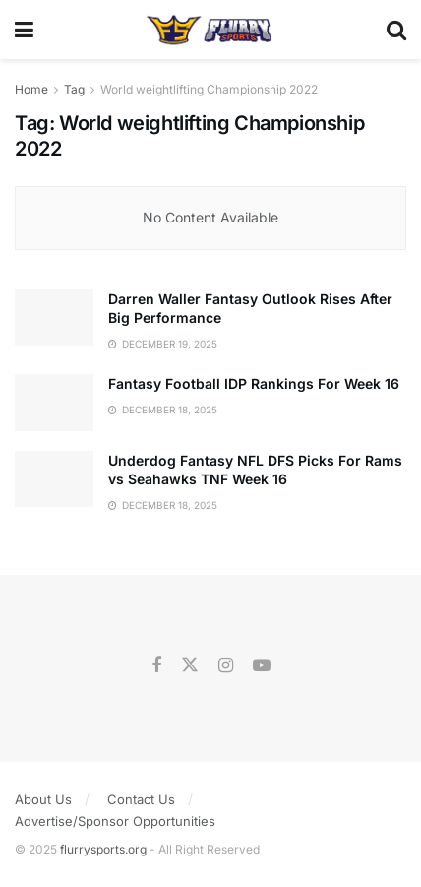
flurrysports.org (103, 849)
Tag (74, 89)
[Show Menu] (24, 29)
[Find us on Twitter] (190, 665)
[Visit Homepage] (210, 29)
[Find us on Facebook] (156, 666)
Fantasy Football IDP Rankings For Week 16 (253, 383)
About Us (43, 799)
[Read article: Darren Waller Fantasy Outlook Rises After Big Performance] (54, 317)
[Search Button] (396, 29)
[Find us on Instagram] (225, 666)
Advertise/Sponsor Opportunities (115, 821)
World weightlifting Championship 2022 (209, 89)
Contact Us (141, 799)
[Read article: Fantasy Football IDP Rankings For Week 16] (54, 402)
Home (31, 89)
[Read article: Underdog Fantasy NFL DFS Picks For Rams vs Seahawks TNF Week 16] (54, 479)
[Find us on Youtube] (262, 666)
